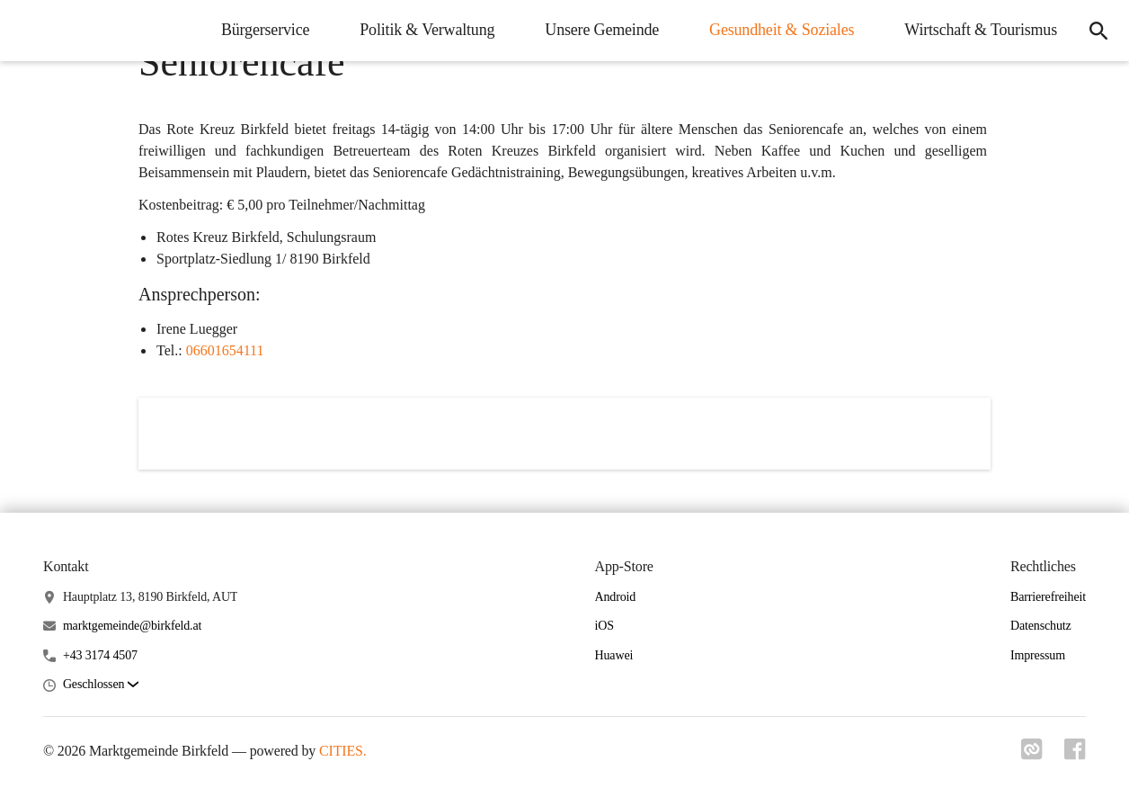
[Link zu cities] (1032, 755)
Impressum (1037, 655)
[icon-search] (1098, 31)
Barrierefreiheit (1048, 597)
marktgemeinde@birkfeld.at (132, 625)
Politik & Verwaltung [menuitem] (427, 30)
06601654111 (225, 350)
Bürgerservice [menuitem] (265, 30)
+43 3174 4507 (100, 655)
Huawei (614, 655)
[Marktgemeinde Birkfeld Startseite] (27, 30)
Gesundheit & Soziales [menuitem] (781, 30)
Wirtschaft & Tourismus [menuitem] (980, 30)
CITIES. (343, 750)
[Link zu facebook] (1075, 755)
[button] (100, 685)
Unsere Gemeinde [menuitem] (602, 30)
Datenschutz (1040, 625)
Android (615, 597)
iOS (604, 625)
